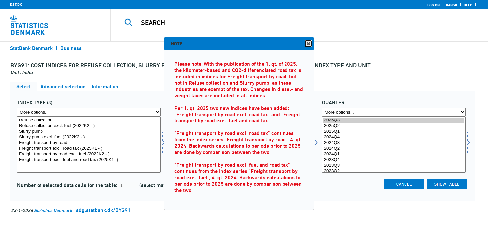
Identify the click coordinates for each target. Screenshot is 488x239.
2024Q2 (393, 148)
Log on (433, 5)
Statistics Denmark (53, 210)
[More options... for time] (394, 112)
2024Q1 (393, 154)
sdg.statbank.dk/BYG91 (103, 210)
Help (468, 5)
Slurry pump (88, 131)
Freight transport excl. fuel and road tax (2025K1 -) (88, 160)
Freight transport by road (88, 143)
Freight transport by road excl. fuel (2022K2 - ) (88, 154)
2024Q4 (393, 137)
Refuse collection (88, 120)
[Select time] (394, 144)
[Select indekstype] (89, 144)
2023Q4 (393, 160)
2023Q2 (393, 171)
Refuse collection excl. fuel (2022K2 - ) (88, 126)
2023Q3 (393, 165)
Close (308, 44)
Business (71, 48)
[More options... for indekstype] (89, 112)
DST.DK (16, 4)
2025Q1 (393, 131)
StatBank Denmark (31, 48)
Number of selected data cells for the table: (68, 185)
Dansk (451, 5)
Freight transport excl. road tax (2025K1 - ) (88, 148)
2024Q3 (393, 143)
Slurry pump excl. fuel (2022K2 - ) (88, 137)
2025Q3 (393, 120)
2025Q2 (393, 126)
